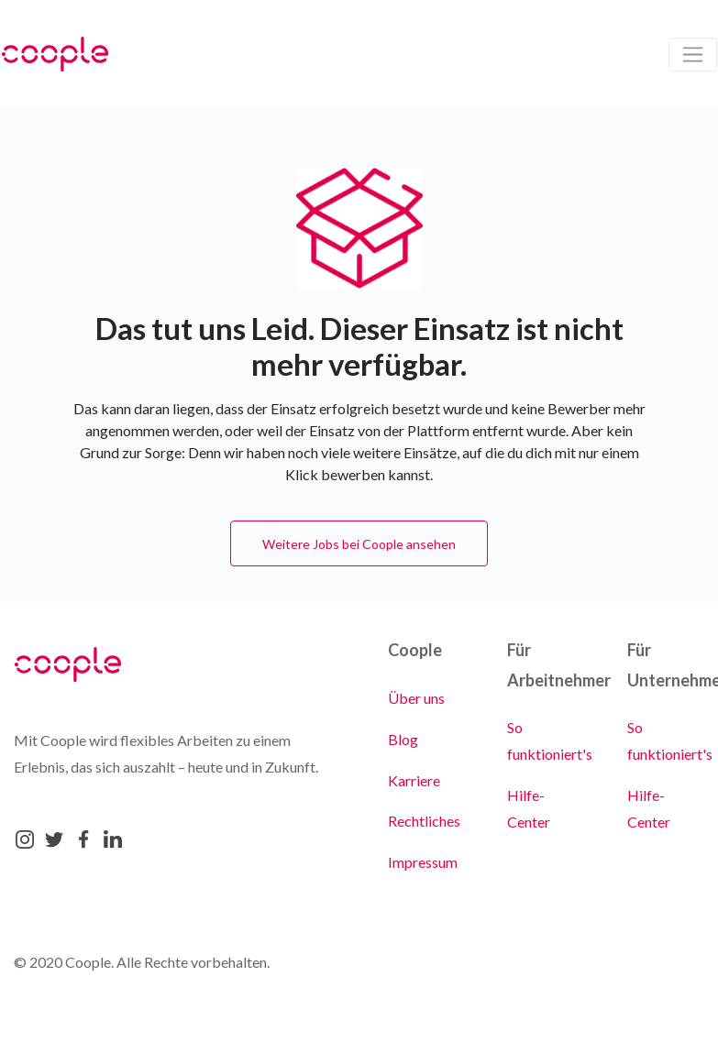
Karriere (414, 780)
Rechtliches (424, 820)
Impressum (423, 862)
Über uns (416, 698)
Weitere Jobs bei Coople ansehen (359, 544)
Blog (403, 739)
